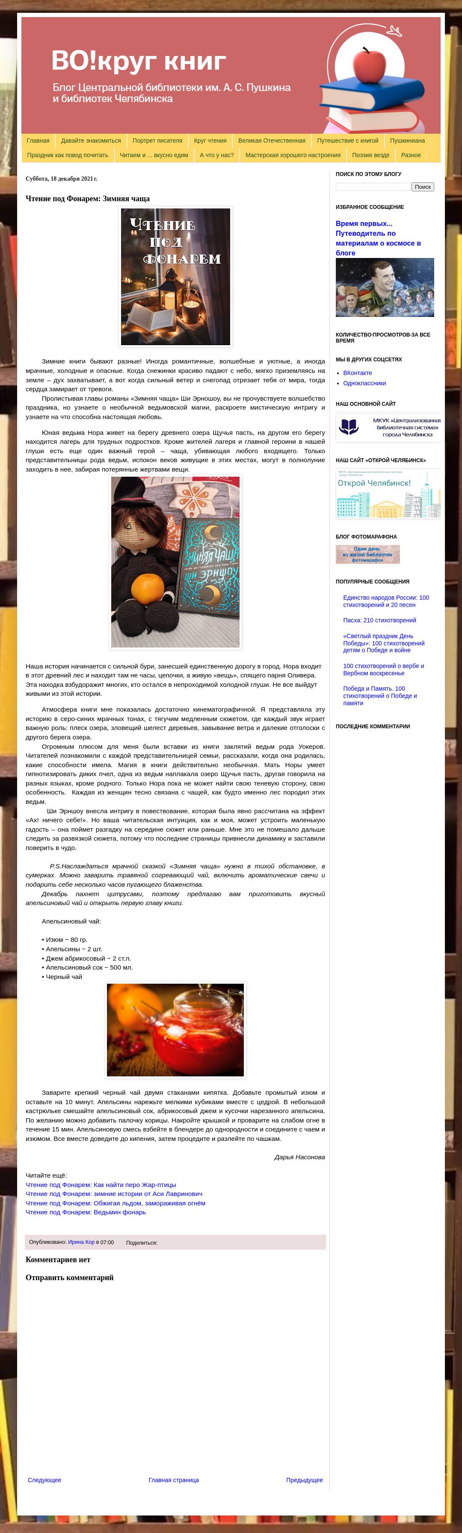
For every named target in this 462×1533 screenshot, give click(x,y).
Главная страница (174, 1480)
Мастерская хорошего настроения (293, 155)
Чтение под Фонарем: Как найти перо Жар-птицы (101, 1184)
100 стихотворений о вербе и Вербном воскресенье (384, 669)
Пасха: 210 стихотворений (380, 620)
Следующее (44, 1480)
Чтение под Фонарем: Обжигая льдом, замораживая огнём (115, 1203)
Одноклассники (365, 383)
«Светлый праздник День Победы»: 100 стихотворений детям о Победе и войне (384, 643)
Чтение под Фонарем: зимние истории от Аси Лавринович (114, 1193)
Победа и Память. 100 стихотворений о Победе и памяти (380, 695)
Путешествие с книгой (347, 140)
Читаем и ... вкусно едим (154, 155)
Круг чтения (210, 140)
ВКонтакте (358, 372)
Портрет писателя (157, 140)
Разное (411, 155)
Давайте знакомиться (91, 140)
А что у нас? (217, 155)
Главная (38, 140)
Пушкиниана (407, 140)
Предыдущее (304, 1480)
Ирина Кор (81, 1242)
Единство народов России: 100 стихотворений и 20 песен (386, 601)
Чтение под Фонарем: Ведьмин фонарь (86, 1212)
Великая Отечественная (271, 140)
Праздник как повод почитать (67, 155)
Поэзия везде (370, 155)
